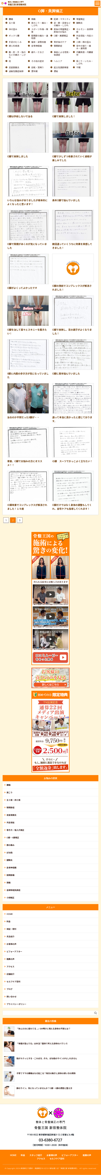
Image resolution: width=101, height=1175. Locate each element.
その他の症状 (37, 61)
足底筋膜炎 (14, 67)
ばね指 (9, 852)
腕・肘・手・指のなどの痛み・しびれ (17, 55)
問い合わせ (11, 996)
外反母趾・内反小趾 (84, 37)
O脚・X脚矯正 (13, 837)
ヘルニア (58, 61)
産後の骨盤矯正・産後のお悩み (62, 30)
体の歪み (13, 29)
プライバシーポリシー (16, 1004)
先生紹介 (10, 936)
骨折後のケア (60, 42)
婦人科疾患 (14, 46)
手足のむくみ (15, 42)
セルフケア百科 (13, 981)
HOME (10, 914)
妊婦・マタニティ (62, 19)
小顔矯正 (10, 897)
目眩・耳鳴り (37, 67)
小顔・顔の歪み (83, 42)
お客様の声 (11, 944)
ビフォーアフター (14, 951)
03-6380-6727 (50, 1140)
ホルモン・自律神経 (84, 30)
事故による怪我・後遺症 (62, 53)
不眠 (78, 67)
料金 (9, 921)
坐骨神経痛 (36, 46)
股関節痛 (10, 875)
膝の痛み (10, 845)
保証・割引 (11, 929)
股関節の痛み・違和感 (39, 37)
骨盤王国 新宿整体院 (50, 1120)
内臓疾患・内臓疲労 (84, 53)
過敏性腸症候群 (16, 71)
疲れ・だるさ (37, 52)
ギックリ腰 (14, 36)
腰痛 (11, 19)
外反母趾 (10, 822)
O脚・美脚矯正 (61, 36)
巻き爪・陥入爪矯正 (15, 830)
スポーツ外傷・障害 (39, 30)
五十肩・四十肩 (13, 800)
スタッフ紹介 (35, 1155)
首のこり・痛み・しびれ (39, 24)
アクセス (10, 966)
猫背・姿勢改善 (38, 42)
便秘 (56, 71)
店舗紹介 (10, 974)
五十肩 (12, 23)
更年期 (34, 71)
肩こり (9, 792)
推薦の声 (10, 959)
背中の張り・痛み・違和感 (83, 47)
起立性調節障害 (61, 67)
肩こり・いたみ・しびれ (84, 62)
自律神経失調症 (13, 890)
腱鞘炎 (79, 23)
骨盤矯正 (80, 19)
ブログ (9, 989)
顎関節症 (58, 46)
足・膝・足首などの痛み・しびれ (62, 24)
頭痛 (33, 19)
